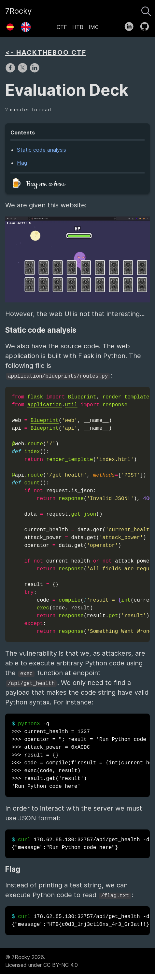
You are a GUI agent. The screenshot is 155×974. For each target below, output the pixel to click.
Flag (22, 163)
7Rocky (18, 11)
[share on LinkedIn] (34, 71)
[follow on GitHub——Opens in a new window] (147, 25)
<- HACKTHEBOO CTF (45, 52)
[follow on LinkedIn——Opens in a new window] (131, 25)
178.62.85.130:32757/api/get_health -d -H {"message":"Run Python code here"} (81, 843)
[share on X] (23, 71)
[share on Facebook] (11, 71)
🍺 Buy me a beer (37, 184)
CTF (62, 27)
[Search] (146, 9)
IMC (94, 27)
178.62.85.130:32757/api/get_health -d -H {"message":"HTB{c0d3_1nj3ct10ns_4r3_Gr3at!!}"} (81, 920)
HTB (77, 27)
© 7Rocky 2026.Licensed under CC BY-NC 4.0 (41, 961)
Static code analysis (41, 149)
